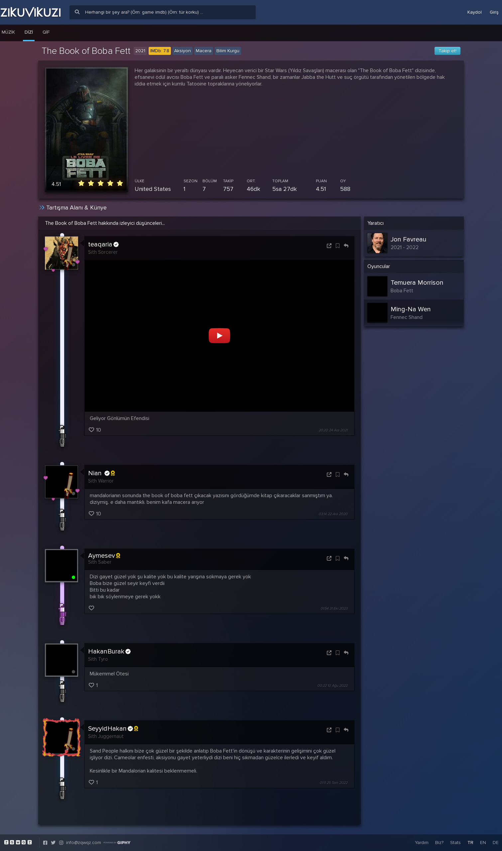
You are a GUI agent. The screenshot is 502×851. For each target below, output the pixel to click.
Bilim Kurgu (227, 51)
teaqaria (103, 244)
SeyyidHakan (113, 728)
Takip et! (447, 51)
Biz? (439, 842)
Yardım (422, 842)
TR (470, 842)
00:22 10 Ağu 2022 (332, 685)
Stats (455, 842)
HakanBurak (109, 651)
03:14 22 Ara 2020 (332, 514)
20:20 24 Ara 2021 (332, 430)
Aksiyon (182, 51)
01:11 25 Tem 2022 (333, 782)
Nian (101, 473)
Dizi (29, 32)
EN (483, 842)
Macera (203, 51)
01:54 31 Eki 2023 (333, 608)
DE (496, 842)
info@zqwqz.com (83, 842)
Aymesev (104, 555)
